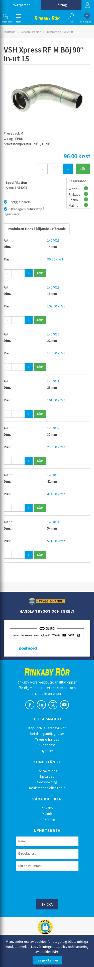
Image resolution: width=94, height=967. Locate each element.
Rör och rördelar (31, 32)
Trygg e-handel (47, 739)
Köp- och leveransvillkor (47, 728)
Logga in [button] (87, 5)
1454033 (53, 475)
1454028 (53, 240)
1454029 (53, 287)
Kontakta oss (47, 771)
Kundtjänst (47, 745)
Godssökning (47, 782)
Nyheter (47, 750)
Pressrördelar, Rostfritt (59, 32)
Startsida (10, 32)
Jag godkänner (47, 960)
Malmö (47, 813)
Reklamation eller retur (47, 788)
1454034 (53, 522)
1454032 (53, 428)
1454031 (53, 381)
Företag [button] (61, 5)
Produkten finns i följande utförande (37, 228)
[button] (5, 17)
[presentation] (54, 884)
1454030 (53, 334)
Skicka (47, 904)
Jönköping (47, 819)
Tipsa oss (47, 776)
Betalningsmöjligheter (47, 733)
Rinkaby (47, 808)
